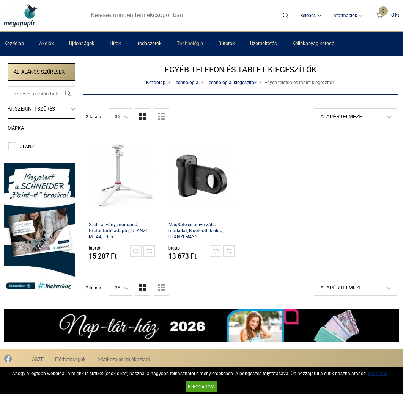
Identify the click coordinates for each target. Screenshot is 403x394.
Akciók (46, 43)
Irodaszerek (149, 43)
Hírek (115, 43)
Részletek (377, 373)
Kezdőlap (14, 43)
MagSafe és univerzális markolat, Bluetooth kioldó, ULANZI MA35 (195, 230)
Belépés (308, 15)
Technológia (190, 43)
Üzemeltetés (263, 43)
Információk (344, 15)
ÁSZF (38, 358)
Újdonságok (81, 43)
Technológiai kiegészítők (232, 82)
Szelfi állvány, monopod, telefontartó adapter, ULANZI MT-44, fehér (118, 230)
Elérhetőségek (70, 358)
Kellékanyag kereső (313, 43)
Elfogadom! (202, 386)
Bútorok (226, 43)
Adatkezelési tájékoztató (123, 358)
